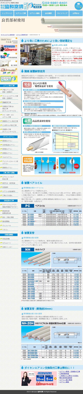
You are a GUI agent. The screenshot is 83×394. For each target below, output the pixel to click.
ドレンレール (6, 225)
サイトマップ (62, 13)
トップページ (7, 13)
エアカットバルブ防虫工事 (8, 178)
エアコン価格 (35, 13)
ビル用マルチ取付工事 (9, 125)
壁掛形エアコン (7, 141)
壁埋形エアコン (7, 149)
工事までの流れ (7, 195)
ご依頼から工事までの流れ (69, 376)
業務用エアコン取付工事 (10, 121)
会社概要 (48, 13)
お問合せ (76, 13)
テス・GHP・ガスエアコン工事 (8, 116)
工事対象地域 (64, 374)
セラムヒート (6, 243)
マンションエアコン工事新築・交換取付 (10, 97)
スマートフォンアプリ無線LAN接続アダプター (10, 206)
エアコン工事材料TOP (22, 34)
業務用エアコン (7, 168)
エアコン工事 (21, 13)
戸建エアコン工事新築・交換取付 (8, 91)
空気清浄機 (5, 239)
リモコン (5, 229)
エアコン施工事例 (66, 380)
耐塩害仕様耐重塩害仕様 (6, 212)
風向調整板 (5, 221)
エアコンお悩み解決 (8, 191)
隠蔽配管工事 (6, 102)
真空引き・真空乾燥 (8, 183)
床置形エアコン (7, 153)
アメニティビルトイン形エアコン (10, 162)
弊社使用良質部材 (66, 378)
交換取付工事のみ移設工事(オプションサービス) (9, 109)
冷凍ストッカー (7, 247)
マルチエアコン (7, 157)
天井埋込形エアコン (8, 145)
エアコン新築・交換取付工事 (70, 371)
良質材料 (5, 187)
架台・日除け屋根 (8, 217)
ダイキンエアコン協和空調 (7, 34)
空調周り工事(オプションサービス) (9, 130)
